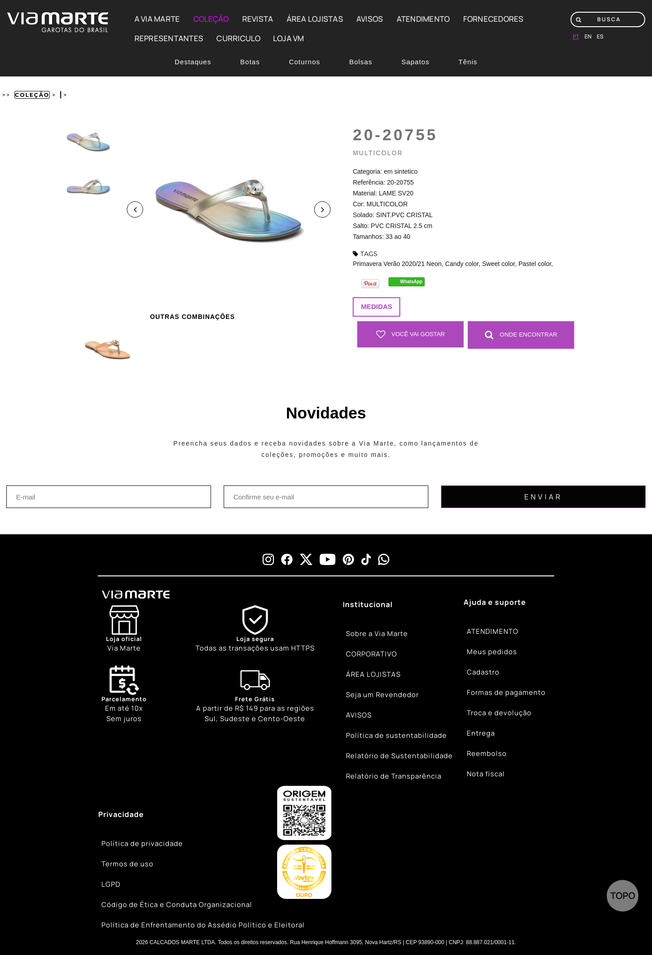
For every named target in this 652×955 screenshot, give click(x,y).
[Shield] (255, 629)
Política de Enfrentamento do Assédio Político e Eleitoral (203, 925)
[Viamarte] (169, 594)
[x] (306, 559)
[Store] (124, 629)
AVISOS (370, 19)
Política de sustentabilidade (396, 735)
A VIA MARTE (157, 19)
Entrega (481, 733)
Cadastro (483, 672)
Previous (135, 209)
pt (576, 36)
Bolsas (360, 62)
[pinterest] (348, 559)
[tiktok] (366, 559)
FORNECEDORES (493, 19)
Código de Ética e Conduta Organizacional (176, 904)
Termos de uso (127, 864)
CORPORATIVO (371, 654)
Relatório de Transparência (393, 776)
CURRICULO (238, 38)
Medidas (376, 306)
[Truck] (255, 694)
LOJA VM (288, 38)
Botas (250, 62)
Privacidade (121, 814)
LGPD (110, 884)
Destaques (193, 62)
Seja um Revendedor (382, 694)
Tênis (468, 62)
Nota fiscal (486, 774)
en (588, 36)
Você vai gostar (410, 334)
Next (322, 209)
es (600, 36)
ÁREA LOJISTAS (315, 19)
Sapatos (415, 62)
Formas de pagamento (506, 692)
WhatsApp (411, 281)
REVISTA (257, 19)
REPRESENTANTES (169, 38)
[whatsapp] (384, 559)
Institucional (368, 604)
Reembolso (487, 753)
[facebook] (287, 559)
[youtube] (327, 559)
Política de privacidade (142, 843)
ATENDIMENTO (423, 19)
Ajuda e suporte (495, 602)
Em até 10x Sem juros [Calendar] (124, 694)
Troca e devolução (499, 712)
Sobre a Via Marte (377, 633)
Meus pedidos (492, 651)
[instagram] (268, 559)
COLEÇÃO (211, 19)
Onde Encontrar (521, 334)
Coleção (32, 94)
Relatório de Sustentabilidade (399, 755)
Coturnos (304, 62)
